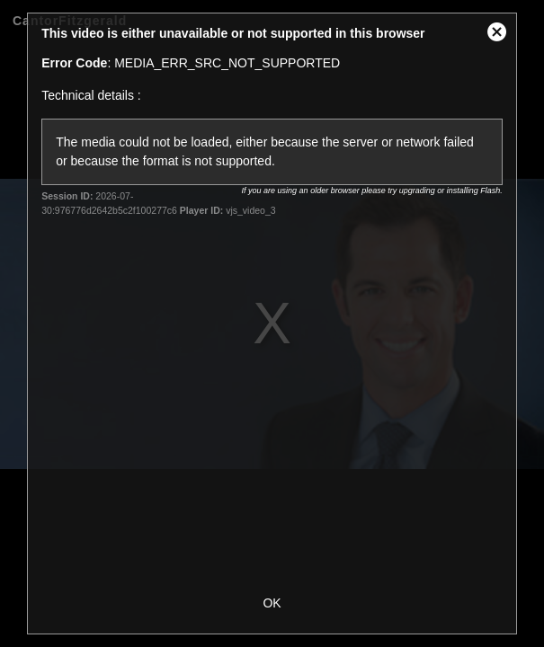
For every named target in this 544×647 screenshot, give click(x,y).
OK (272, 603)
